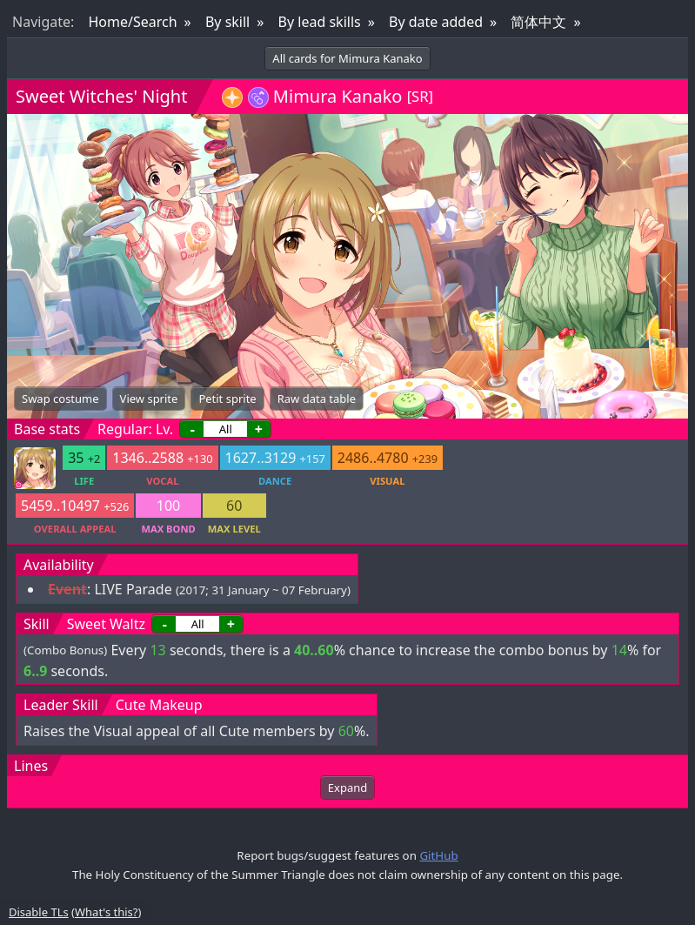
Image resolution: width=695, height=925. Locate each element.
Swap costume (60, 398)
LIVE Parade (132, 589)
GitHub (438, 855)
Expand (347, 787)
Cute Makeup (159, 704)
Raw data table (316, 398)
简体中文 (538, 21)
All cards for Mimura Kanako (347, 58)
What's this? (106, 912)
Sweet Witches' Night (101, 96)
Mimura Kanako (338, 96)
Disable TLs (39, 912)
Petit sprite (227, 398)
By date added (436, 21)
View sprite (149, 398)
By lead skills (319, 21)
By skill (227, 21)
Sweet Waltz (106, 623)
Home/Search (132, 21)
